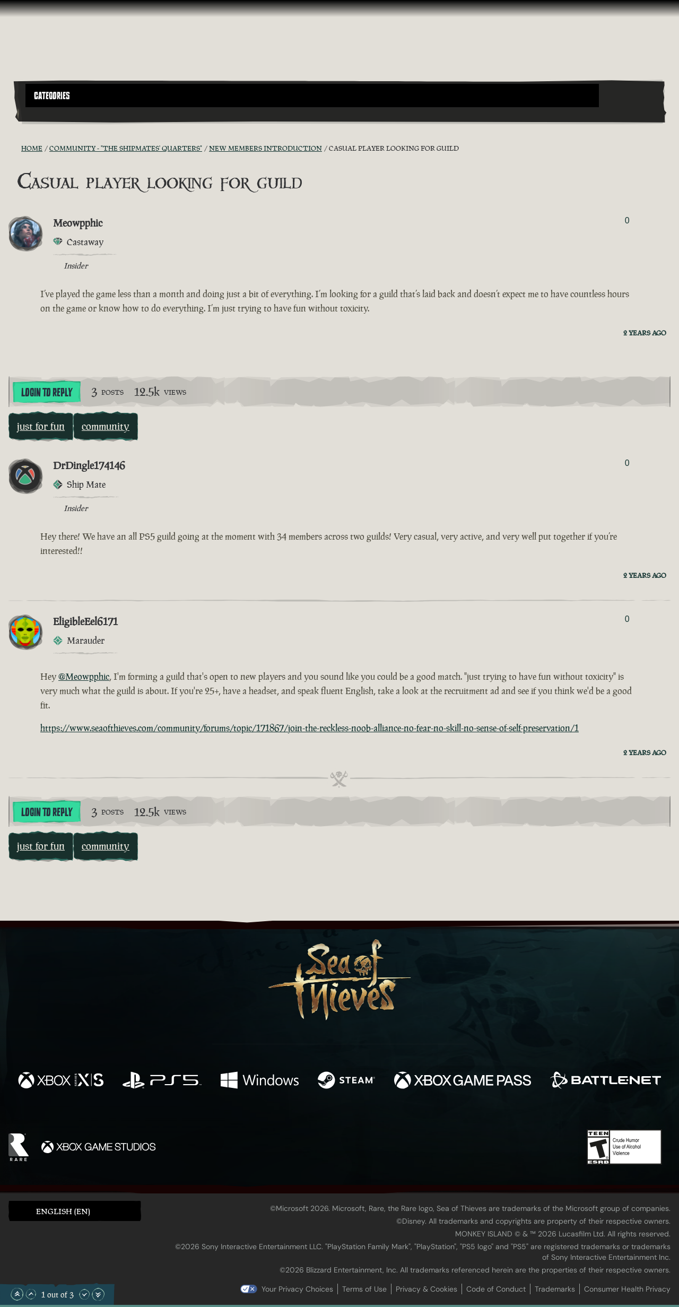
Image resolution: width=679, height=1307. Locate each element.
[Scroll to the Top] (17, 1294)
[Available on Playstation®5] (162, 1081)
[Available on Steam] (346, 1081)
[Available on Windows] (260, 1081)
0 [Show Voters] (627, 220)
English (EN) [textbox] (63, 1211)
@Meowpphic (83, 676)
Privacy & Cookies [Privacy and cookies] (426, 1289)
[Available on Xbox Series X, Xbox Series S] (61, 1081)
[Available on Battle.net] (605, 1081)
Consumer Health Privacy (627, 1289)
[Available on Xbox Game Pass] (462, 1081)
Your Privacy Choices (297, 1289)
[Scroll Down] (84, 1294)
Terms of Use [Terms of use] (364, 1289)
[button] (312, 95)
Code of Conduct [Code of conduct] (496, 1289)
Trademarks (555, 1289)
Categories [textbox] (52, 96)
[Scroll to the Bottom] (98, 1294)
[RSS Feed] (14, 148)
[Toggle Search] (50, 113)
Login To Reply (46, 393)
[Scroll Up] (30, 1294)
